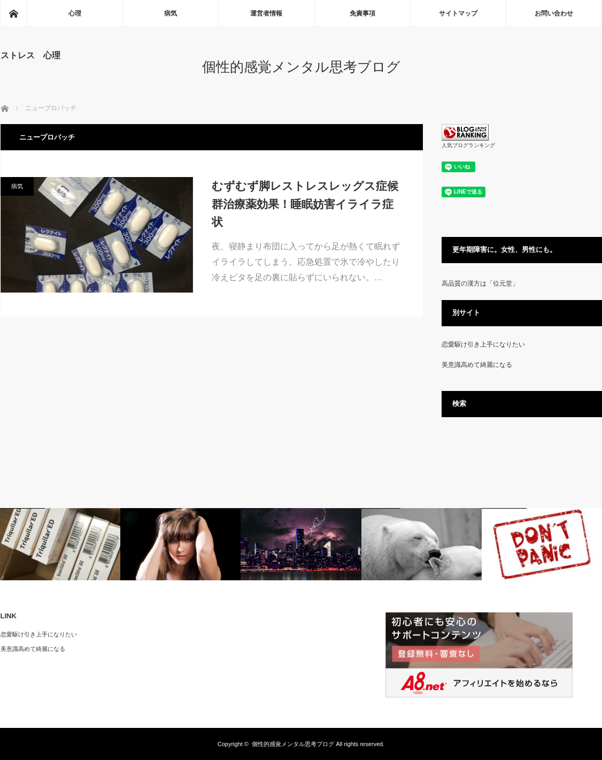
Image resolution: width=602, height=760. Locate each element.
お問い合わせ (554, 13)
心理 (74, 13)
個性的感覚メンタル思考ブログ (301, 67)
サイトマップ (458, 13)
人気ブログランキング (468, 145)
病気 (170, 13)
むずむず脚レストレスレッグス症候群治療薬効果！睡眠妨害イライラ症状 (305, 204)
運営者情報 (266, 13)
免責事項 (362, 13)
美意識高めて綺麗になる (477, 365)
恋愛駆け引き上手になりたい (483, 344)
